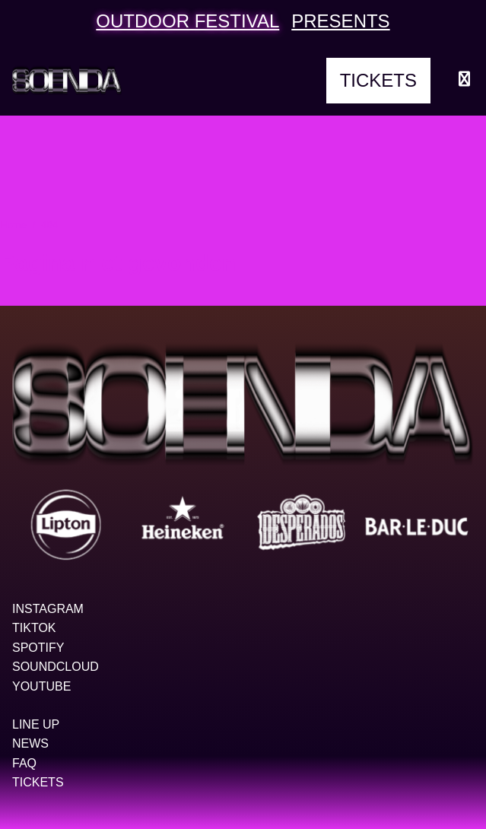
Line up (35, 724)
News (30, 743)
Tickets (378, 80)
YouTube (41, 686)
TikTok (34, 627)
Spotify (38, 647)
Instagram (48, 608)
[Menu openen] (464, 80)
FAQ (24, 763)
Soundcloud (55, 666)
